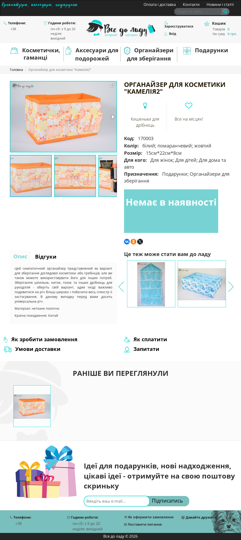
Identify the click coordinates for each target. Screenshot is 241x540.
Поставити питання (143, 525)
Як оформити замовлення (148, 517)
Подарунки (205, 50)
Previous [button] (120, 283)
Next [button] (230, 283)
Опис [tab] (20, 256)
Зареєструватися (178, 24)
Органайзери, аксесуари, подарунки (40, 4)
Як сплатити (145, 339)
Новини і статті (220, 4)
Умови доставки (32, 348)
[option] (151, 283)
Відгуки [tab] (45, 256)
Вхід (170, 34)
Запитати (141, 348)
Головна (16, 69)
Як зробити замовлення (40, 339)
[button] (112, 85)
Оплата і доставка (160, 4)
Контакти (191, 4)
